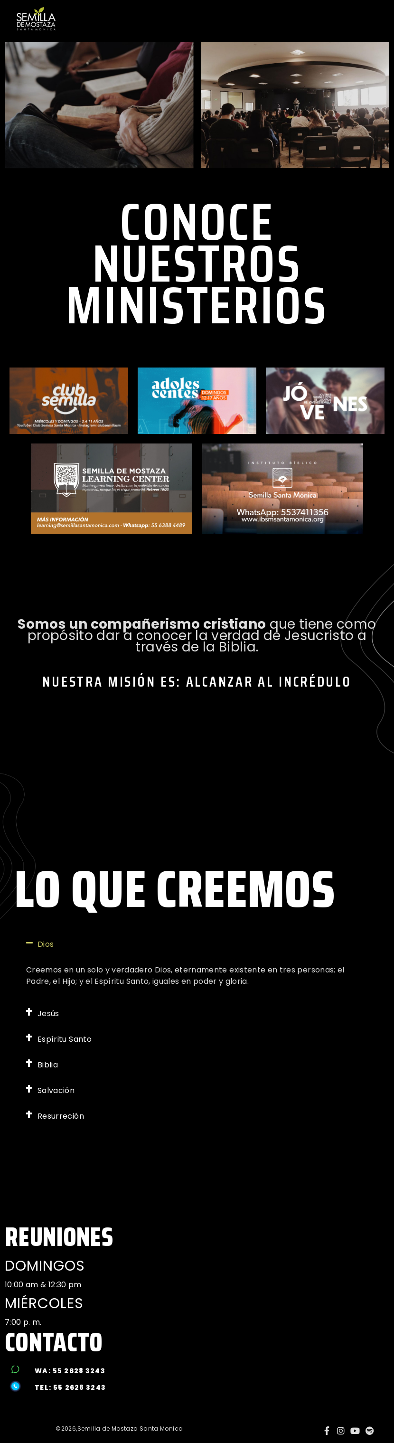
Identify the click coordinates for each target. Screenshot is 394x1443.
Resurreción (61, 1116)
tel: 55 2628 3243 (70, 1387)
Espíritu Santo (65, 1039)
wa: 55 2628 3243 (70, 1371)
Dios (46, 944)
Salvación (56, 1090)
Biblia (48, 1064)
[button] (197, 944)
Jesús (48, 1013)
